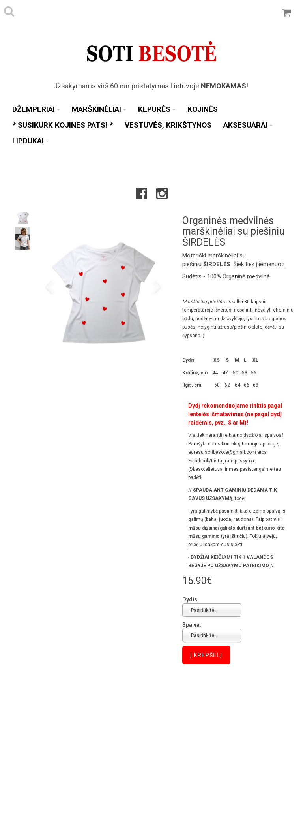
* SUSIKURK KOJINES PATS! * (62, 125)
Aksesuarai (248, 125)
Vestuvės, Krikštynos (168, 125)
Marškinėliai (99, 109)
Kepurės (157, 109)
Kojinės (202, 109)
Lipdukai (30, 140)
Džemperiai (36, 109)
